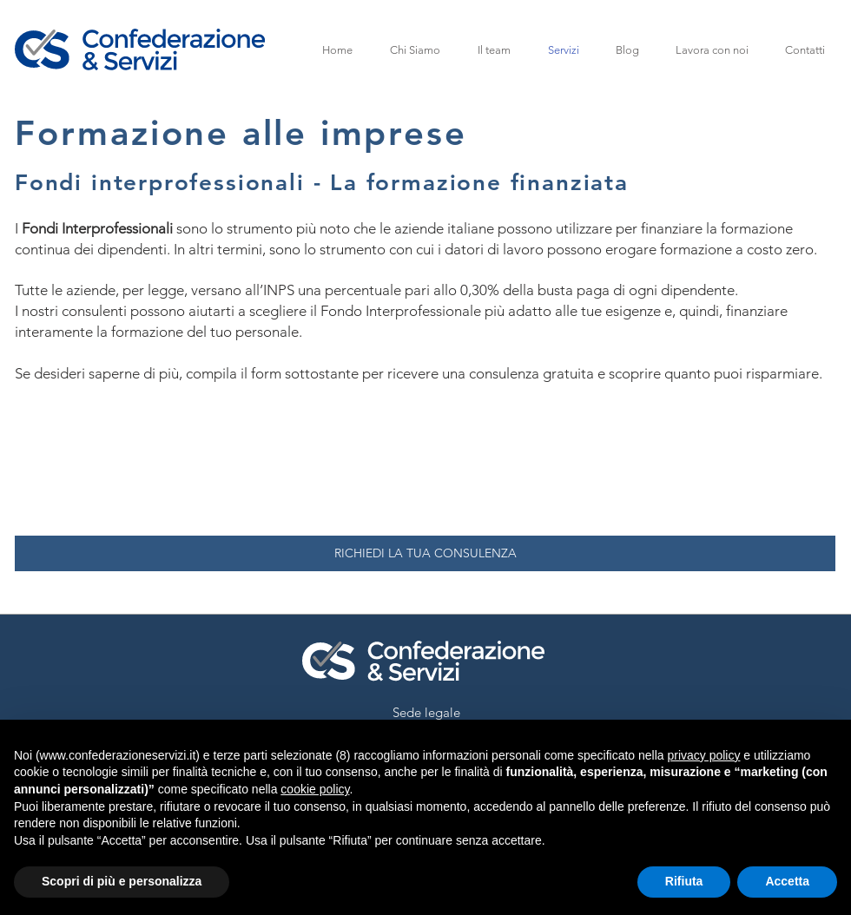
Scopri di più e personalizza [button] (121, 881)
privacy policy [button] (703, 755)
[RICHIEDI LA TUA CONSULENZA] (425, 553)
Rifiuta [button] (684, 881)
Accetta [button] (787, 881)
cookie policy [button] (314, 789)
